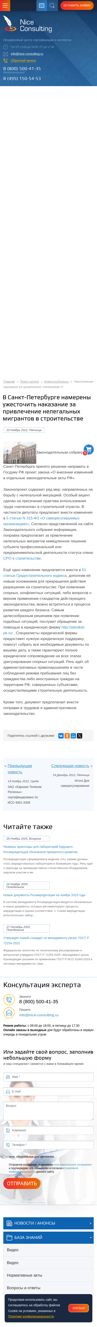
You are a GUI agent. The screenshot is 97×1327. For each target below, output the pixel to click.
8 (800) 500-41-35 (22, 68)
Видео (13, 1250)
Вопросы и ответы (23, 1288)
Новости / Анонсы (31, 1223)
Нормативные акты (24, 1275)
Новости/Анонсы (56, 381)
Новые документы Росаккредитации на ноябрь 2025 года (44, 895)
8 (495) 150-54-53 (22, 78)
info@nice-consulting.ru (27, 54)
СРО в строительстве (22, 558)
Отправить (22, 1183)
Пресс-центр (29, 381)
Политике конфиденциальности (31, 1316)
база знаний (24, 1237)
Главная (9, 381)
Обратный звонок (23, 60)
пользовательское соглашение (73, 1164)
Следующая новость (70, 766)
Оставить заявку (77, 5)
